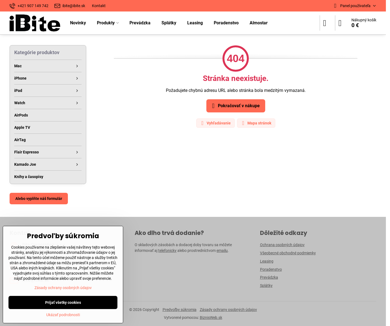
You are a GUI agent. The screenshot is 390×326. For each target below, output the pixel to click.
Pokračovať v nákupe (235, 106)
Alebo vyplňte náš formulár (38, 198)
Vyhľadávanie (215, 123)
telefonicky (167, 250)
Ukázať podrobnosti (63, 315)
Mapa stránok (256, 123)
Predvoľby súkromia (180, 309)
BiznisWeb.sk (211, 317)
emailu (222, 250)
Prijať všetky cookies (63, 302)
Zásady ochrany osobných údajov (228, 309)
